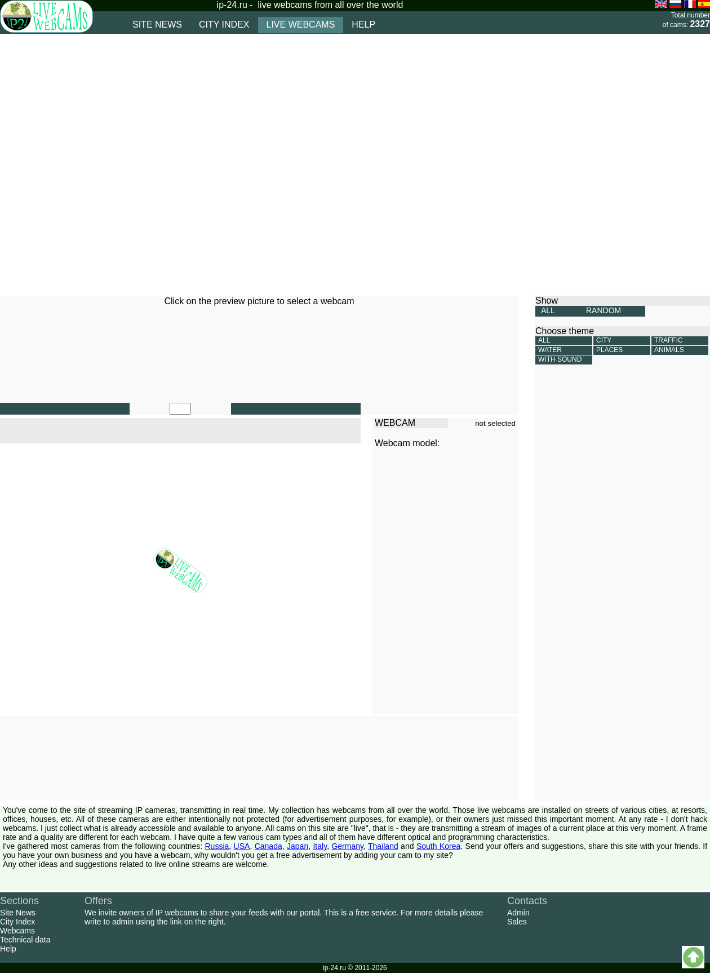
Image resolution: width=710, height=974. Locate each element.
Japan (297, 846)
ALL (548, 310)
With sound (560, 359)
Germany (347, 846)
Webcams (17, 930)
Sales (517, 921)
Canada (268, 846)
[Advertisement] (125, 164)
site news (157, 24)
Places (609, 350)
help (363, 24)
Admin (518, 912)
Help (8, 948)
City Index (17, 921)
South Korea (438, 846)
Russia (217, 846)
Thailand (383, 846)
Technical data (25, 939)
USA (242, 846)
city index (224, 24)
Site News (18, 912)
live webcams (301, 24)
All (544, 340)
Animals (669, 350)
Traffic (668, 340)
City (603, 340)
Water (550, 350)
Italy (320, 846)
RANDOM (603, 310)
